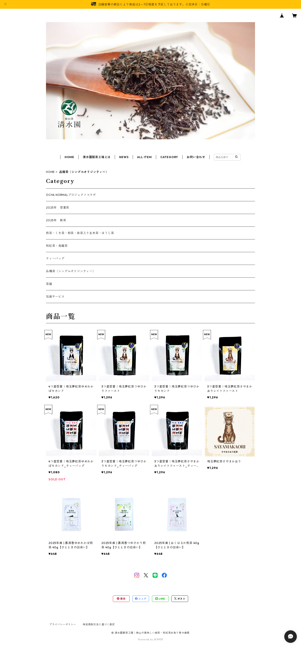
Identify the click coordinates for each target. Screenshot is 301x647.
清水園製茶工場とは (97, 157)
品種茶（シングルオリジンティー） (71, 271)
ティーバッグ (55, 258)
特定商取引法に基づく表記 (99, 624)
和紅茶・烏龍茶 (57, 246)
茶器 (49, 284)
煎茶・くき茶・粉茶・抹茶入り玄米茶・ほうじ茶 (80, 233)
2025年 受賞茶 (57, 207)
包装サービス (55, 296)
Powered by (150, 639)
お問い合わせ (196, 157)
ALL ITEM (144, 157)
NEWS (124, 157)
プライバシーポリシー (62, 624)
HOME (69, 157)
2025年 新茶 (56, 220)
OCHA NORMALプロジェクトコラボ (71, 195)
